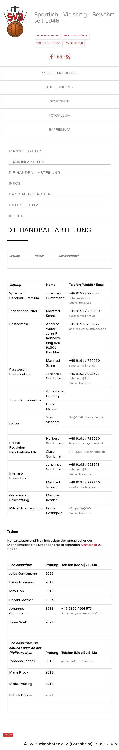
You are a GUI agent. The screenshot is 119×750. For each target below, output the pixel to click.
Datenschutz (23, 205)
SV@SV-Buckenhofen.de (86, 417)
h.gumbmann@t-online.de (87, 443)
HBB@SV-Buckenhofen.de (87, 452)
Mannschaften (25, 151)
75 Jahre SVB (74, 43)
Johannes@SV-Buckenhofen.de (82, 613)
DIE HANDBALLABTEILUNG (34, 172)
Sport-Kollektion (48, 43)
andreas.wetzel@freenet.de (87, 329)
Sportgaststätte (75, 35)
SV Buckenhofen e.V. (15, 22)
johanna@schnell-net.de (77, 661)
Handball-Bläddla (29, 194)
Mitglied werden (47, 35)
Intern (16, 216)
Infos (14, 183)
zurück (8, 734)
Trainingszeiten (26, 162)
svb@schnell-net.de (82, 316)
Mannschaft (89, 545)
